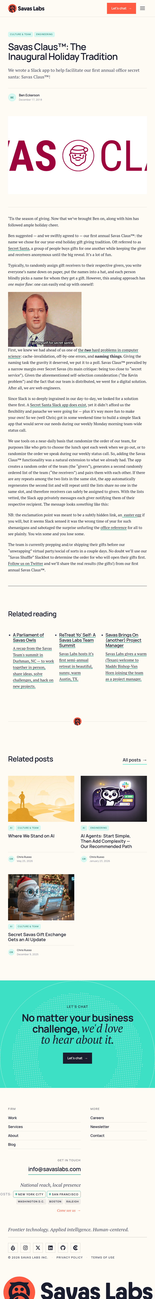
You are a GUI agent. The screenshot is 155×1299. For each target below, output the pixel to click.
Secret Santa (18, 248)
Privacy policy (70, 1257)
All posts (135, 760)
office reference (114, 527)
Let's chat (121, 8)
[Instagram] (25, 1248)
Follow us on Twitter (25, 563)
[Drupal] (13, 1248)
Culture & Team (28, 827)
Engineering (98, 827)
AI (11, 827)
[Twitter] (38, 1248)
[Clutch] (75, 1248)
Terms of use (103, 1257)
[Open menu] (142, 8)
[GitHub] (63, 1248)
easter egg (131, 514)
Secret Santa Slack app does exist (58, 404)
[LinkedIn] (50, 1248)
